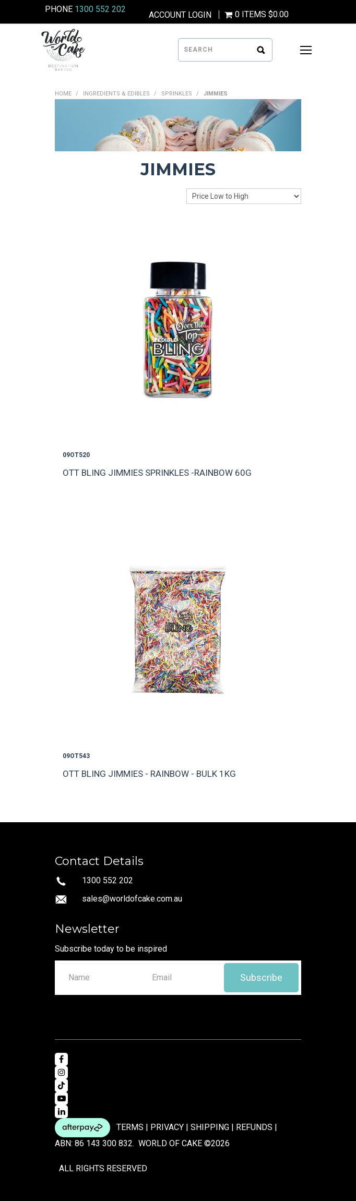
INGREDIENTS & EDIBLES (116, 93)
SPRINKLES (176, 93)
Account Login (180, 15)
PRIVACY (167, 1127)
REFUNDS (254, 1127)
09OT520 (76, 455)
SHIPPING (210, 1127)
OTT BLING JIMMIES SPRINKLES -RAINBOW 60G (157, 472)
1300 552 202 (100, 9)
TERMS (130, 1127)
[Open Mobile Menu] (306, 50)
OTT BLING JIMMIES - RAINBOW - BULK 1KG (149, 773)
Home (63, 93)
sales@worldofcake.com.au (132, 899)
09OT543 (76, 756)
